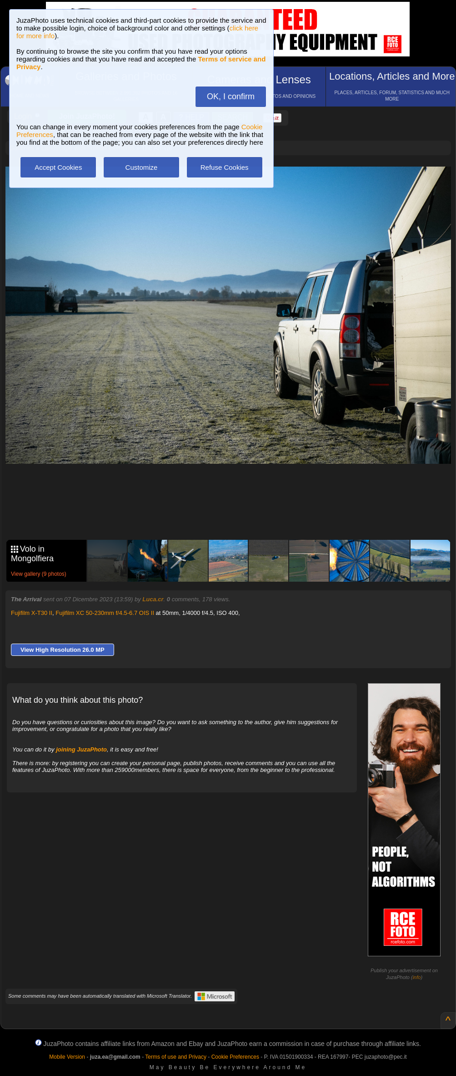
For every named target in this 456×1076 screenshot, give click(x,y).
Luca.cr (152, 599)
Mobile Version (67, 1057)
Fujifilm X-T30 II (31, 612)
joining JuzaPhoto (81, 749)
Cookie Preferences (235, 1057)
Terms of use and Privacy (175, 1057)
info (417, 977)
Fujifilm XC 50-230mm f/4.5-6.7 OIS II (104, 612)
